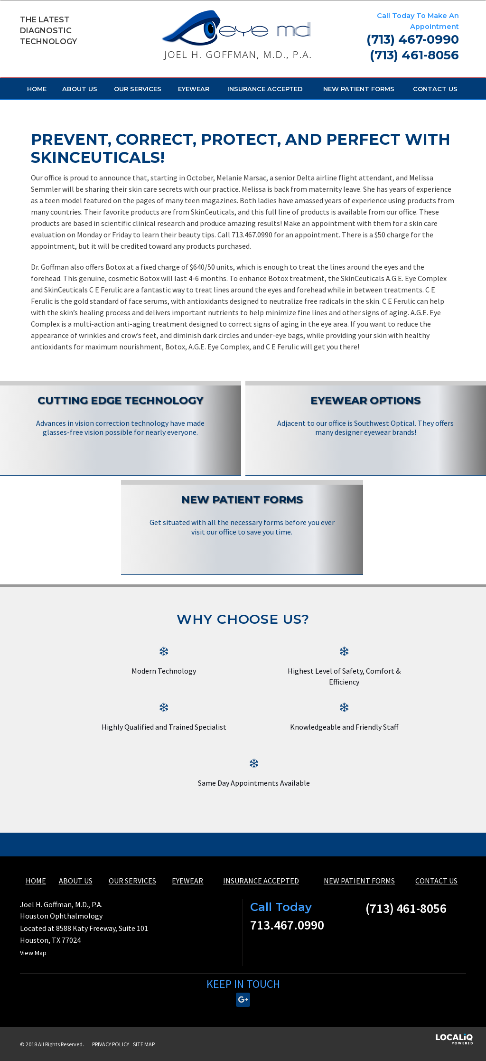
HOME (37, 89)
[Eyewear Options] (366, 415)
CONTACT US (435, 89)
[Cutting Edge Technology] (120, 415)
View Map (33, 952)
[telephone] (412, 41)
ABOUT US (79, 89)
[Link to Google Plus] (243, 1000)
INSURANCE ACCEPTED (265, 89)
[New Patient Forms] (242, 515)
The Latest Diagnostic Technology (48, 30)
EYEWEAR (193, 89)
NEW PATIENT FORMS (358, 89)
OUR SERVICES (137, 89)
